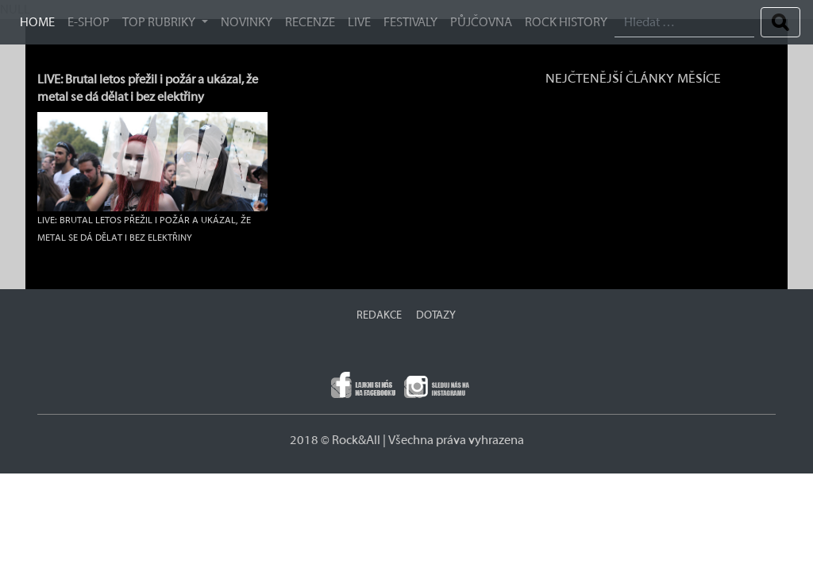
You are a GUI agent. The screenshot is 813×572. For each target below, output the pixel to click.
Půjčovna (481, 22)
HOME (37, 22)
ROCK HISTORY (566, 22)
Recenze (310, 22)
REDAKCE (379, 315)
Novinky (246, 22)
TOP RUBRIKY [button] (160, 22)
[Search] (684, 22)
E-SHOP (88, 22)
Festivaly (410, 22)
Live (359, 22)
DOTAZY (436, 315)
